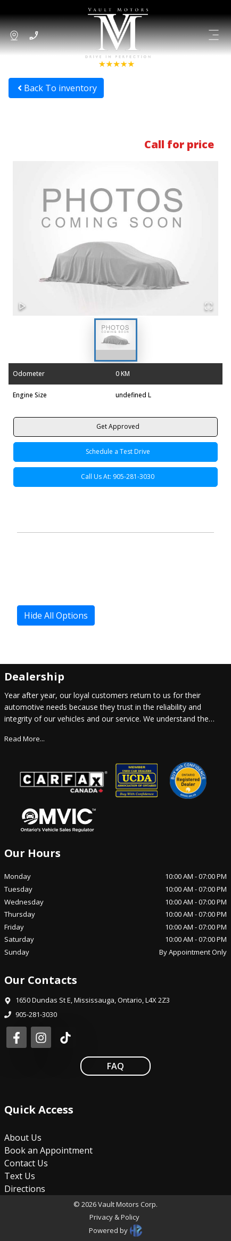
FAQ (115, 1066)
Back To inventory (56, 88)
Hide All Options (56, 615)
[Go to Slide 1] (115, 340)
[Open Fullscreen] (208, 306)
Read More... (24, 738)
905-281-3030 (36, 1014)
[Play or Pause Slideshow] (22, 306)
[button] (115, 238)
